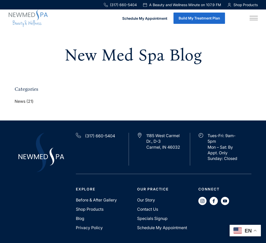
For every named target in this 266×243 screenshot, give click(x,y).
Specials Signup (152, 218)
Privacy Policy (89, 227)
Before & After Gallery (96, 199)
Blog (80, 218)
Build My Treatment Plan (199, 18)
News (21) (24, 101)
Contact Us (147, 209)
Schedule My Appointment (144, 18)
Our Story (146, 199)
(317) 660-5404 (120, 5)
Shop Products (90, 209)
